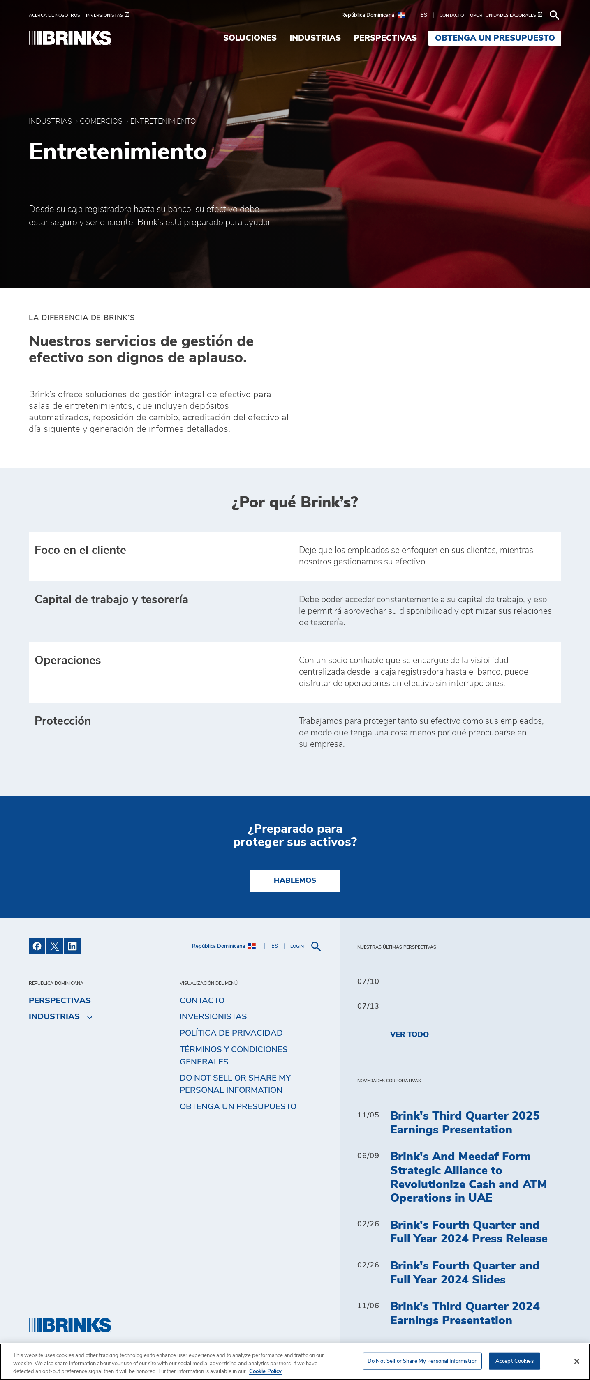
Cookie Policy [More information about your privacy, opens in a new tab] (265, 1371)
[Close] (577, 1361)
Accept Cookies (514, 1361)
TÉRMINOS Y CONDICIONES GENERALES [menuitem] (234, 1056)
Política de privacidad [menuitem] (231, 1033)
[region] (295, 1361)
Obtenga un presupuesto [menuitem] (495, 38)
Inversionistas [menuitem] (213, 1017)
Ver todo (409, 1035)
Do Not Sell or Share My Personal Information (235, 1084)
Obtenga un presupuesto (238, 1107)
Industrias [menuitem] (315, 38)
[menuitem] (57, 15)
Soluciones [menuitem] (250, 38)
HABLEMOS (295, 881)
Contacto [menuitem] (202, 1001)
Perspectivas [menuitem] (385, 38)
